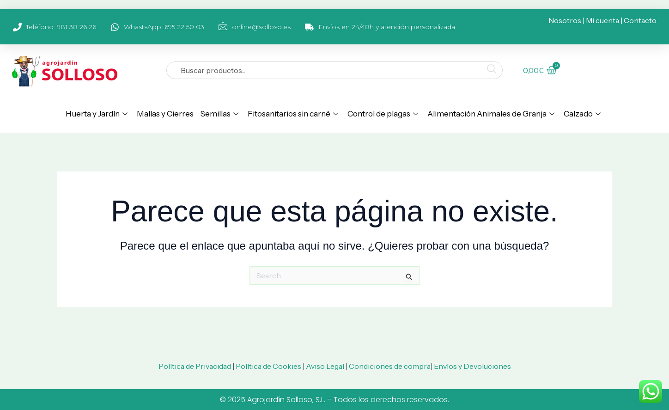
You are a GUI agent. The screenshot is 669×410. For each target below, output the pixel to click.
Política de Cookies (268, 366)
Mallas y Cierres (165, 113)
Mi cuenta (602, 20)
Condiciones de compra (390, 366)
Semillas (219, 113)
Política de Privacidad (194, 366)
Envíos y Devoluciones (472, 366)
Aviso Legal (325, 366)
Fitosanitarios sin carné (293, 113)
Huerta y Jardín (97, 113)
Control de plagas (382, 113)
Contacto (640, 20)
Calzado (582, 113)
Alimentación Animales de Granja (490, 113)
